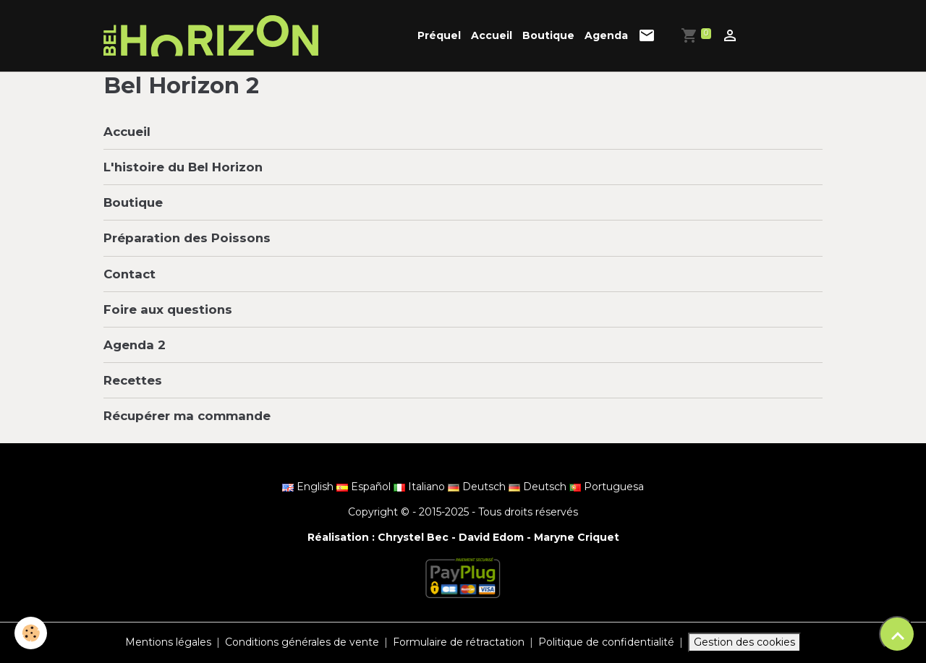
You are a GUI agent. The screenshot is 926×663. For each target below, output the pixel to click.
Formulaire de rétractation (458, 642)
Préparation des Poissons (187, 238)
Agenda (606, 35)
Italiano (421, 486)
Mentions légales (168, 642)
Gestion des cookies (744, 642)
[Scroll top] (897, 634)
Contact (129, 274)
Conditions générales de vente (302, 642)
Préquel (439, 35)
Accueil (491, 35)
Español (365, 486)
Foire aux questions (167, 309)
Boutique (548, 35)
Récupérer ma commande (187, 416)
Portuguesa (606, 486)
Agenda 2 (134, 345)
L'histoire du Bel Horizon (183, 167)
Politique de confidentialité (606, 642)
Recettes (132, 380)
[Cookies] (30, 633)
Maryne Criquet (576, 537)
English (309, 486)
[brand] (213, 35)
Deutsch (478, 486)
